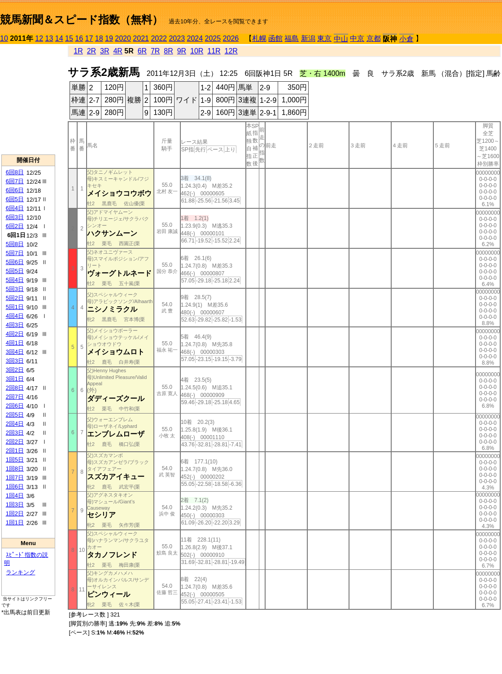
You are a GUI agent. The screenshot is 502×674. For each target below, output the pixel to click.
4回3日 (15, 325)
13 (49, 38)
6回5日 (15, 199)
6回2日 (15, 226)
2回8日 (15, 387)
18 (99, 38)
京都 (374, 38)
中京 (357, 38)
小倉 (406, 39)
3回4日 (15, 351)
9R (181, 51)
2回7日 (15, 396)
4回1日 (15, 342)
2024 (195, 38)
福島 (291, 38)
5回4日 (15, 280)
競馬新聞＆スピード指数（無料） (81, 19)
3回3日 (15, 360)
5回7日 (15, 253)
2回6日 (15, 405)
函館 (275, 38)
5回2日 (15, 298)
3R (104, 51)
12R (231, 51)
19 (109, 38)
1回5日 (15, 459)
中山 (341, 39)
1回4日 (15, 495)
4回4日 (15, 316)
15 (69, 38)
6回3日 (15, 217)
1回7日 (15, 477)
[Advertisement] (28, 99)
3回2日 (15, 369)
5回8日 (15, 244)
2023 (177, 38)
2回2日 (15, 441)
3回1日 (15, 378)
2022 (159, 38)
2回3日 (15, 432)
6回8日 (15, 172)
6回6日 (15, 190)
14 (59, 38)
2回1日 (15, 450)
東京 (324, 38)
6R (142, 51)
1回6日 (15, 486)
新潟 (308, 38)
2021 (141, 38)
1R (78, 51)
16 (79, 38)
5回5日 (15, 271)
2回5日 (15, 414)
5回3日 (15, 289)
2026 (231, 38)
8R (168, 51)
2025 (213, 38)
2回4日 (15, 423)
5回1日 (15, 307)
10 (4, 38)
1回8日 (15, 468)
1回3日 (15, 504)
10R (196, 51)
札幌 (259, 38)
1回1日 (15, 522)
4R (117, 51)
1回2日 (15, 513)
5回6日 (15, 262)
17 (89, 38)
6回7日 (15, 181)
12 (39, 38)
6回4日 (15, 208)
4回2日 (15, 333)
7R (155, 51)
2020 (123, 38)
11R (213, 51)
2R (91, 51)
